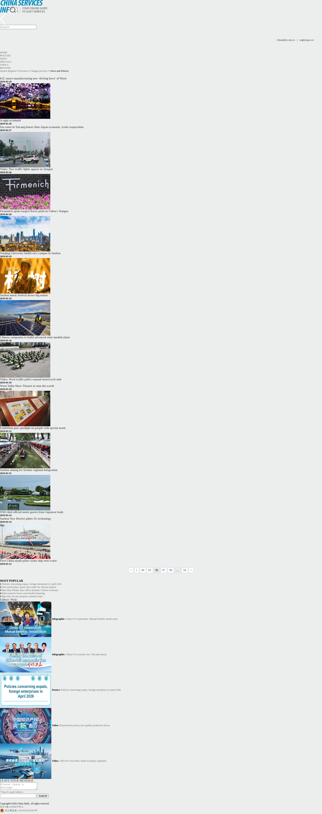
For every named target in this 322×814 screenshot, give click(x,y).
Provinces (23, 71)
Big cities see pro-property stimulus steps (22, 596)
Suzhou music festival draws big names (24, 295)
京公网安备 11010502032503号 (21, 811)
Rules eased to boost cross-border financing (23, 593)
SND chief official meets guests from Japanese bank (31, 512)
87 (163, 570)
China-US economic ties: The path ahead (86, 654)
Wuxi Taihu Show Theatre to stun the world (27, 386)
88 (170, 570)
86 (156, 570)
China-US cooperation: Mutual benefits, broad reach (92, 618)
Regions (5, 67)
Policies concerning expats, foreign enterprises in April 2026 (32, 584)
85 (149, 570)
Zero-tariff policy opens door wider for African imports (29, 587)
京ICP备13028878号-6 (11, 808)
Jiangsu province (39, 71)
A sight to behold (10, 120)
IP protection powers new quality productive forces (85, 725)
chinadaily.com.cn (286, 40)
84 (142, 570)
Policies (5, 55)
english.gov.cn (307, 40)
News (3, 58)
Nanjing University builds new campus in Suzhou (30, 253)
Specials (5, 61)
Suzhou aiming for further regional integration (28, 470)
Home (3, 52)
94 (184, 570)
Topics (4, 64)
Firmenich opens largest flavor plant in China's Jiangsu (34, 211)
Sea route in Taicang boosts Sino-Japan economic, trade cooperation (42, 127)
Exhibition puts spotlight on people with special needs (33, 428)
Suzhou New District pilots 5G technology (25, 518)
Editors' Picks (8, 599)
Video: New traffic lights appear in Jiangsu (26, 169)
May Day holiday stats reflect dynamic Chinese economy (30, 590)
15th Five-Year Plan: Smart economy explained (83, 760)
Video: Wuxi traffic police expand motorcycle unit (30, 379)
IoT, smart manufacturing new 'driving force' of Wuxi (33, 78)
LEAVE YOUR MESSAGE (16, 780)
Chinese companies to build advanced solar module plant (35, 337)
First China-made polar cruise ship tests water (28, 560)
